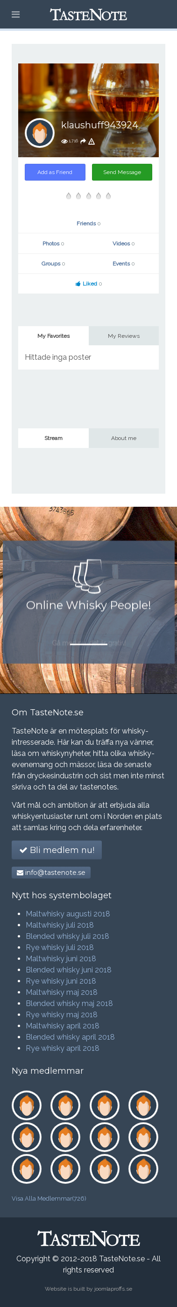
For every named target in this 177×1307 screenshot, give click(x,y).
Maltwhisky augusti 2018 (68, 913)
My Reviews (124, 336)
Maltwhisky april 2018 (62, 1025)
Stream (53, 438)
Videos (124, 243)
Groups (53, 263)
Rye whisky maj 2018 (62, 1014)
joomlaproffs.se (113, 1289)
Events (124, 263)
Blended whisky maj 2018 (69, 1003)
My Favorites (53, 336)
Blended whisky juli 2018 (67, 936)
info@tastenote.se (51, 872)
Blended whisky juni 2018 (69, 969)
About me (123, 438)
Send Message (122, 172)
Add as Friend (54, 172)
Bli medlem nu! (56, 850)
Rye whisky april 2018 (62, 1048)
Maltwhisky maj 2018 (62, 992)
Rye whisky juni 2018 (61, 981)
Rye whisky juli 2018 (60, 947)
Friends (89, 223)
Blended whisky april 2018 (70, 1037)
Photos (53, 243)
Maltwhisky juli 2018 (60, 925)
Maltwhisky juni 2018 (61, 958)
